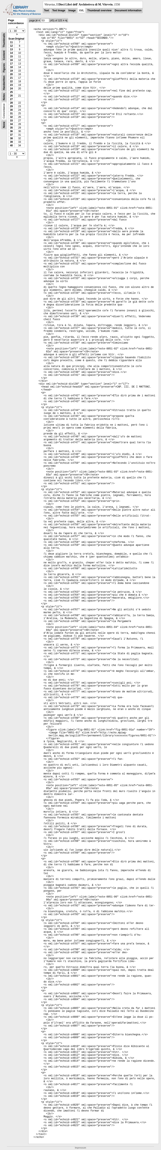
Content (4, 55)
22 (11, 81)
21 (11, 77)
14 (11, 53)
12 (11, 45)
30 (11, 109)
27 (11, 99)
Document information (128, 10)
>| (66, 20)
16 (11, 60)
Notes (4, 96)
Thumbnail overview (99, 10)
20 (11, 74)
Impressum (80, 1148)
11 (11, 42)
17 (11, 63)
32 (11, 117)
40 (11, 145)
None (4, 125)
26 (11, 95)
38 (11, 138)
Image (72, 10)
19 (11, 70)
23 (11, 85)
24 (11, 88)
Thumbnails (4, 40)
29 (11, 106)
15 (11, 56)
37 (11, 134)
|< (37, 20)
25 (11, 92)
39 (11, 141)
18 (11, 67)
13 (11, 49)
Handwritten (4, 83)
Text (46, 10)
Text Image (58, 10)
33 (11, 120)
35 (11, 127)
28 (11, 102)
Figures (4, 67)
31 (11, 113)
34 (11, 124)
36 (11, 131)
